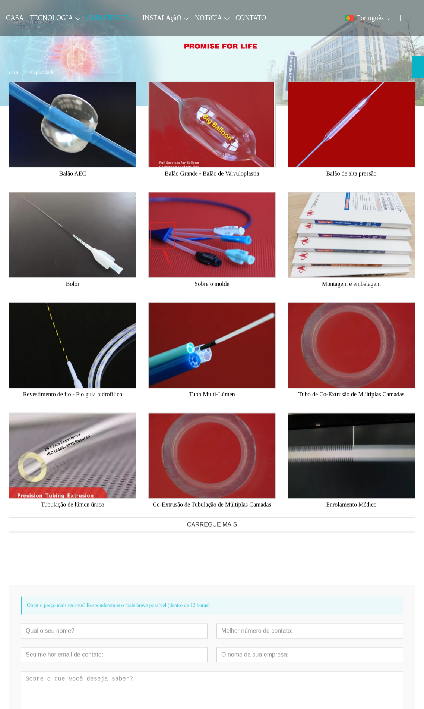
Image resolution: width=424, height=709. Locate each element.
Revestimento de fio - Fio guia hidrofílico (73, 401)
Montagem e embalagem (351, 291)
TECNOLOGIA (51, 18)
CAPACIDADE (107, 18)
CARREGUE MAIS (212, 531)
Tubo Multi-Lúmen (212, 401)
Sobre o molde (211, 291)
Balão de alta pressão (351, 181)
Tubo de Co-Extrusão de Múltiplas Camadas (351, 401)
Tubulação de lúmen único (72, 512)
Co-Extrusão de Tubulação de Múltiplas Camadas (212, 512)
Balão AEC (72, 181)
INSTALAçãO (161, 18)
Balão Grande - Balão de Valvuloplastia (212, 181)
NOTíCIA (208, 18)
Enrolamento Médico (351, 512)
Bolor (72, 291)
